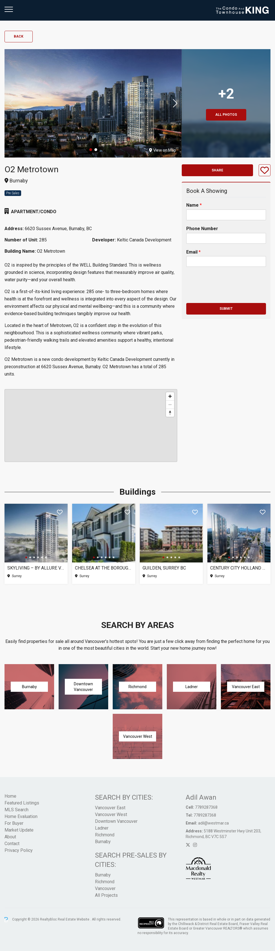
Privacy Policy (19, 850)
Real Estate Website (74, 919)
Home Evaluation (21, 816)
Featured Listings (22, 803)
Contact (12, 843)
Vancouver (105, 888)
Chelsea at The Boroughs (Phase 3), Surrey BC (103, 568)
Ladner (101, 828)
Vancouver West (111, 814)
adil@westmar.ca (213, 823)
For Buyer (14, 823)
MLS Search (16, 809)
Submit (226, 309)
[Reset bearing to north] (170, 413)
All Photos (226, 115)
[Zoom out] (170, 404)
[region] (91, 425)
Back (18, 36)
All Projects (106, 895)
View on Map (162, 150)
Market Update (19, 830)
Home (10, 796)
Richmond (104, 834)
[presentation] (229, 293)
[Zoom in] (170, 396)
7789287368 (206, 807)
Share (217, 170)
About (10, 836)
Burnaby (103, 841)
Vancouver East (110, 807)
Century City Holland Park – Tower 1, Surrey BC (239, 568)
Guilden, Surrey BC (164, 568)
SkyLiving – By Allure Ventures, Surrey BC (36, 568)
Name (194, 205)
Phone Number (202, 228)
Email (193, 252)
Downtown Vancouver (116, 821)
